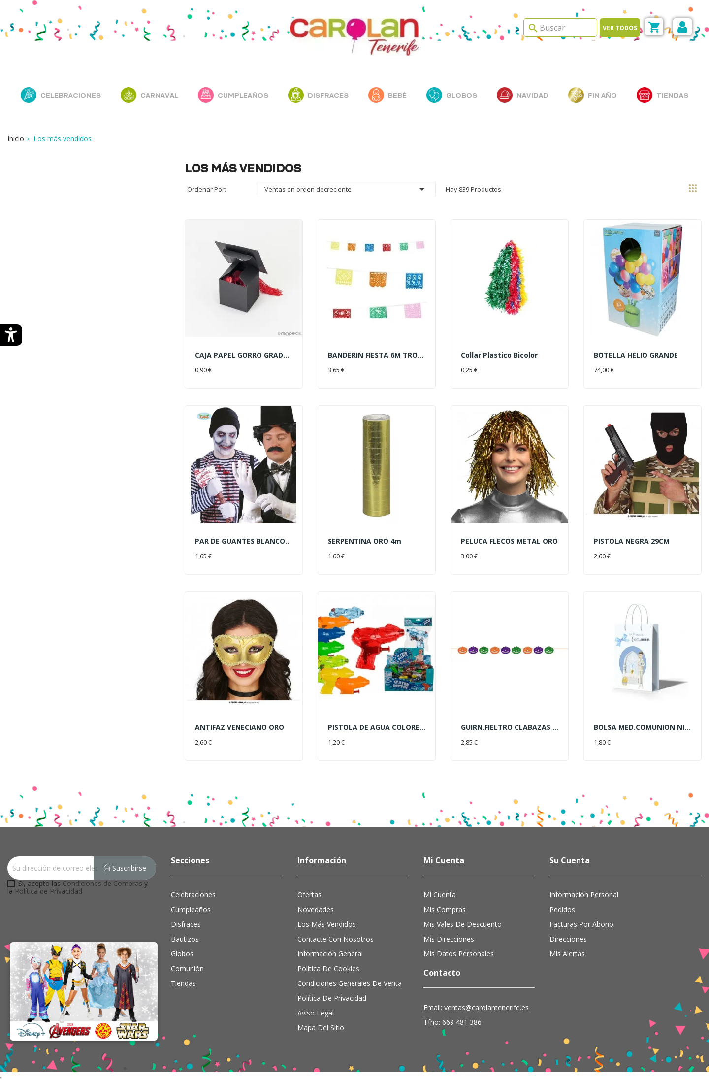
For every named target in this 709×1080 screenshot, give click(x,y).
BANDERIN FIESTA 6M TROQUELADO (376, 355)
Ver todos (620, 28)
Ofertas (309, 894)
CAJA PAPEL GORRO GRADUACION (243, 355)
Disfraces (186, 924)
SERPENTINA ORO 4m (364, 541)
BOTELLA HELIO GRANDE (636, 355)
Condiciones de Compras (102, 883)
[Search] (560, 27)
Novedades (315, 909)
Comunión (187, 968)
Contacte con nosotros (335, 939)
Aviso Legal (315, 1012)
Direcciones (568, 939)
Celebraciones (193, 894)
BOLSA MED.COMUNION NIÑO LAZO (642, 727)
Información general (330, 953)
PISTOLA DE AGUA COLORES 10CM (376, 727)
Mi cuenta (439, 894)
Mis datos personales (458, 953)
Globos (182, 953)
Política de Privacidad (48, 891)
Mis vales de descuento (462, 924)
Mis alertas (567, 953)
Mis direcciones (448, 939)
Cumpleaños (191, 909)
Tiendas (183, 983)
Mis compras (444, 909)
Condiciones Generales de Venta (349, 983)
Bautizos (185, 939)
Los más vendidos (326, 924)
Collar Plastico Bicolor (499, 355)
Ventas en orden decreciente (346, 189)
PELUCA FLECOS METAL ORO (509, 541)
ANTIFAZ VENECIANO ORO (239, 727)
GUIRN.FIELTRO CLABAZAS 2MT (509, 727)
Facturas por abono (581, 924)
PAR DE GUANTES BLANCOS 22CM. (243, 541)
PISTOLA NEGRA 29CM (632, 541)
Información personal (583, 894)
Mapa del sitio (320, 1027)
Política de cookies (328, 968)
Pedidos (562, 909)
